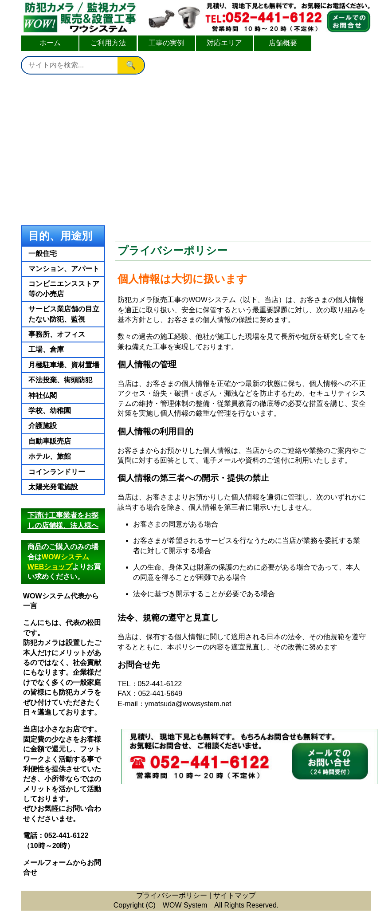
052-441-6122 (66, 835)
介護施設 (42, 425)
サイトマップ (234, 895)
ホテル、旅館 (49, 456)
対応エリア (224, 43)
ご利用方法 (108, 43)
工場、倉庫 (46, 349)
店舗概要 (283, 43)
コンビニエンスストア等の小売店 (63, 288)
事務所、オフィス (56, 334)
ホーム (50, 43)
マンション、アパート (63, 268)
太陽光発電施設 (53, 487)
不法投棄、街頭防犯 (60, 380)
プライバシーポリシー (171, 895)
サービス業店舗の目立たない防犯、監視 (63, 313)
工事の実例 (166, 43)
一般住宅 (42, 253)
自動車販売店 (49, 441)
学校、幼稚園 (49, 410)
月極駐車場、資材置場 (63, 365)
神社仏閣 (42, 395)
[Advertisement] (196, 148)
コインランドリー (56, 472)
